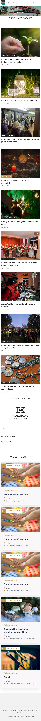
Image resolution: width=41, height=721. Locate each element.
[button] (3, 718)
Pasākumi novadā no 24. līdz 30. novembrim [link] (16, 181)
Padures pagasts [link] (8, 135)
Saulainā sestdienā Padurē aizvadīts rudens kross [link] (17, 387)
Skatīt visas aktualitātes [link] (20, 398)
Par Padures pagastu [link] (8, 436)
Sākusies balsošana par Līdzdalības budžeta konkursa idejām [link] (17, 60)
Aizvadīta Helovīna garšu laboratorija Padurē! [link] (18, 305)
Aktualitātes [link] (7, 96)
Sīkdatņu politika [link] (13, 716)
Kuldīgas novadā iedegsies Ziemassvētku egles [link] (20, 223)
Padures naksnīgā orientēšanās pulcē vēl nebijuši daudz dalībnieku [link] (20, 346)
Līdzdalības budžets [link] (9, 55)
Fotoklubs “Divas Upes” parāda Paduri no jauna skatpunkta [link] (20, 140)
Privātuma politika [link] (27, 716)
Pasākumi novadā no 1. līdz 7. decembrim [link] (20, 100)
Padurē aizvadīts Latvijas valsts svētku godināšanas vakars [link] (19, 264)
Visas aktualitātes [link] (7, 442)
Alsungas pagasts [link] (8, 217)
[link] (16, 2)
